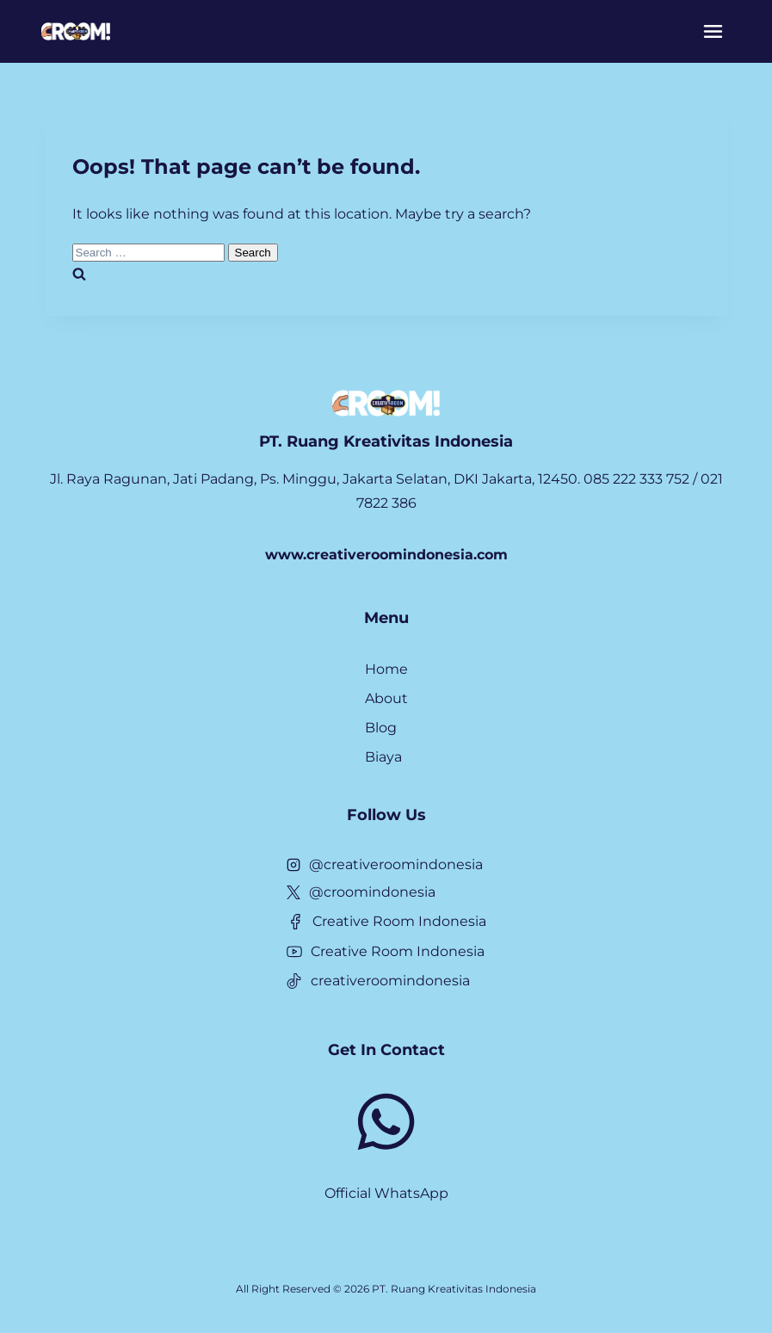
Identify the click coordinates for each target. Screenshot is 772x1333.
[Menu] (713, 31)
